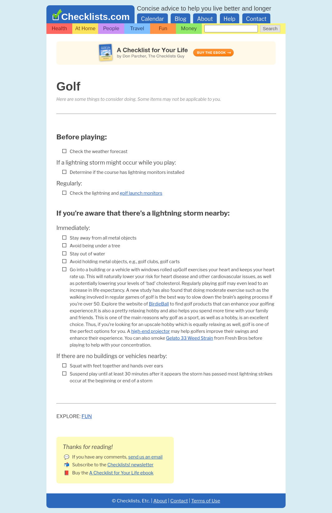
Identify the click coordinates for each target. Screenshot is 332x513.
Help (229, 19)
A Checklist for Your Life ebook (121, 473)
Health (59, 28)
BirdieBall (159, 304)
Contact (256, 19)
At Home (85, 28)
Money (189, 28)
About (205, 19)
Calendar (152, 19)
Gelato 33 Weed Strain (189, 338)
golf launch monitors (141, 193)
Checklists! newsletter (130, 465)
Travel (137, 28)
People (111, 28)
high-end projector (150, 331)
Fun (163, 28)
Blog (181, 19)
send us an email (145, 457)
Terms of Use (205, 501)
